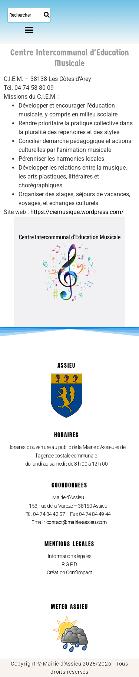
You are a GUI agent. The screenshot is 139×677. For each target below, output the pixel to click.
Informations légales (70, 556)
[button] (29, 30)
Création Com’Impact (69, 572)
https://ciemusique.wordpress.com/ (77, 211)
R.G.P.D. (69, 564)
